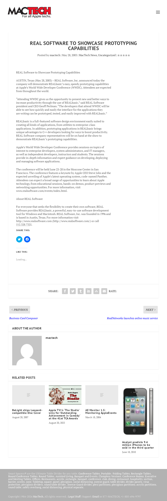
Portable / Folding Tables (115, 473)
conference (94, 479)
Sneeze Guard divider (79, 484)
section (148, 479)
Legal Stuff (74, 496)
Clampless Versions (110, 476)
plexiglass (66, 482)
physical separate (73, 487)
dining (112, 479)
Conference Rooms (133, 476)
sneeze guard (101, 482)
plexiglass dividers (32, 484)
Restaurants (48, 479)
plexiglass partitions (123, 484)
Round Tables (46, 476)
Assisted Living (64, 476)
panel (56, 482)
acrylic (60, 479)
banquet (82, 479)
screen (21, 482)
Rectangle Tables (141, 473)
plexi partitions (102, 484)
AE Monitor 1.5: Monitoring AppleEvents (100, 411)
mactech (55, 55)
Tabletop (38, 482)
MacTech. (38, 496)
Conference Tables (89, 473)
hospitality (136, 479)
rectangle (71, 479)
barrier (12, 482)
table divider (117, 482)
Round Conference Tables (23, 476)
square (48, 482)
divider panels (134, 482)
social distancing (83, 482)
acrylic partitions (146, 484)
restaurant (123, 479)
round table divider (55, 484)
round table (14, 487)
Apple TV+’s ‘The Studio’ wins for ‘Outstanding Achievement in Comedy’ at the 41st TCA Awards (64, 414)
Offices (36, 479)
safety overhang (32, 487)
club (104, 479)
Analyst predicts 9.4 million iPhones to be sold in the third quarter (138, 444)
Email (95, 496)
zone (28, 482)
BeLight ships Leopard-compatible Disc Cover (27, 411)
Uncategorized (107, 55)
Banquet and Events (86, 476)
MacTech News (88, 55)
